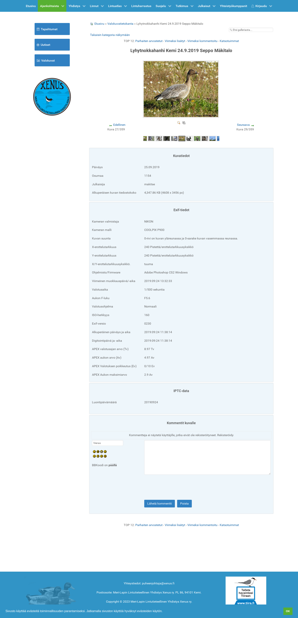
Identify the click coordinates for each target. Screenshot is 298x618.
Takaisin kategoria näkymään (110, 35)
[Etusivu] (52, 96)
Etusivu (99, 23)
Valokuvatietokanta (120, 23)
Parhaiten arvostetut (148, 41)
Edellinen (119, 125)
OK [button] (288, 611)
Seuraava (243, 125)
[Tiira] (246, 591)
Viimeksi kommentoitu (202, 41)
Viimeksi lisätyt (175, 41)
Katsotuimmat (229, 41)
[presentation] (121, 488)
